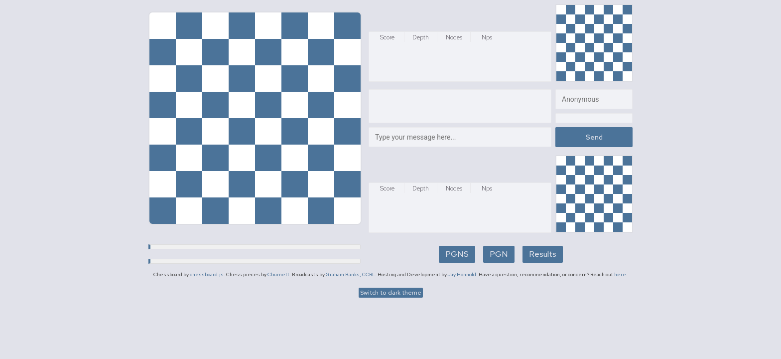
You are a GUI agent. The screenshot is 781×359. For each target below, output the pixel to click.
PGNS (457, 254)
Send (594, 137)
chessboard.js (207, 274)
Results (542, 254)
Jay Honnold (462, 274)
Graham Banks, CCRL (350, 274)
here (620, 274)
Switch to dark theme (390, 293)
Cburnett (278, 274)
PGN (499, 254)
